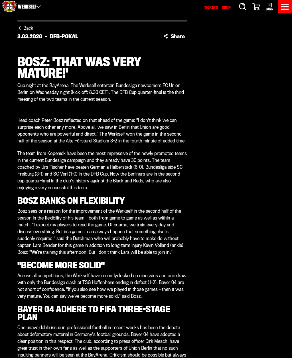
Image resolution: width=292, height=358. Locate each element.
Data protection (169, 331)
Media (155, 270)
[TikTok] (158, 228)
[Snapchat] (171, 228)
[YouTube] (146, 228)
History (158, 284)
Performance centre (109, 277)
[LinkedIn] (133, 228)
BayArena (160, 263)
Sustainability (165, 298)
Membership (99, 291)
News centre (99, 257)
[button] (174, 36)
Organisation (164, 291)
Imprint (146, 331)
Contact (219, 331)
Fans (90, 284)
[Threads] (196, 228)
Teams (92, 270)
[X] (108, 228)
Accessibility (198, 331)
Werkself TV (163, 277)
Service (158, 257)
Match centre (101, 263)
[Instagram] (121, 228)
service (229, 305)
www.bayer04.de (231, 311)
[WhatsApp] (183, 228)
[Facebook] (96, 228)
